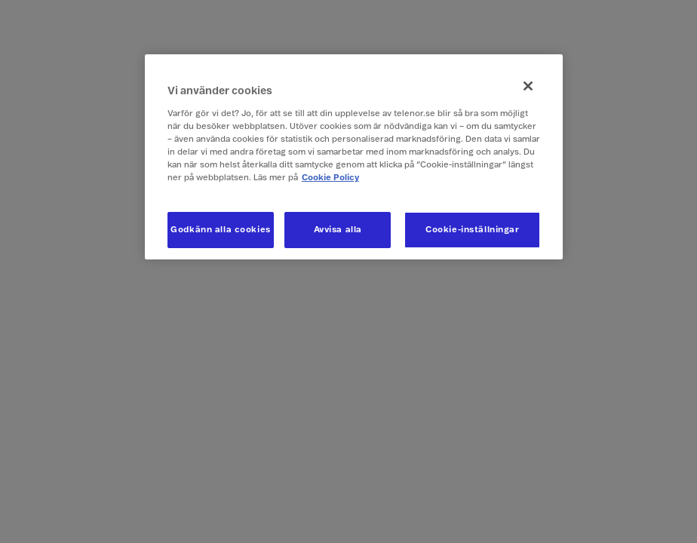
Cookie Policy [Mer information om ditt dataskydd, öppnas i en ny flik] (330, 177)
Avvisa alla (338, 229)
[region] (354, 156)
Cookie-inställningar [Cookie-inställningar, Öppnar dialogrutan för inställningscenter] (472, 229)
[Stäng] (528, 86)
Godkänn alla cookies (220, 229)
